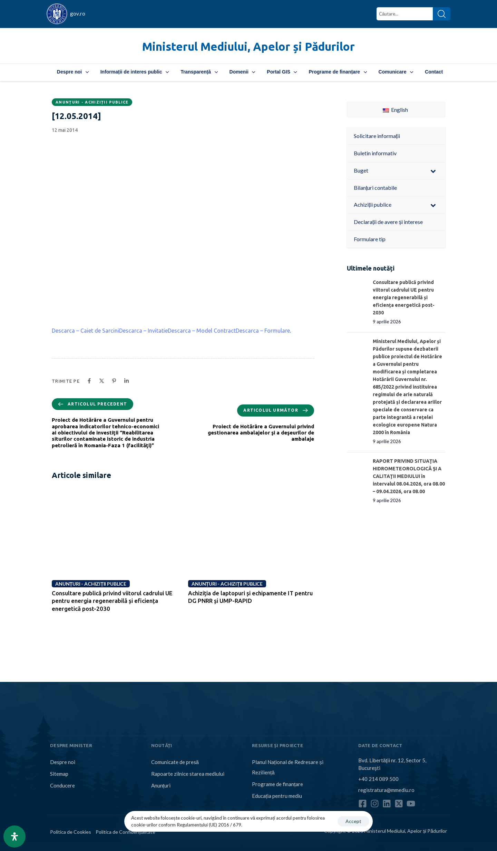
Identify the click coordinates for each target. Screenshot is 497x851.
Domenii (242, 72)
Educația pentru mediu (277, 796)
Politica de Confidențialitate (125, 832)
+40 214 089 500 (378, 779)
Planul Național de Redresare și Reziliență (287, 767)
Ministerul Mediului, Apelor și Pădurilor (248, 46)
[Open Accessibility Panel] (14, 836)
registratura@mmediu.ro (386, 790)
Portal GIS (282, 72)
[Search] (441, 13)
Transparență (199, 72)
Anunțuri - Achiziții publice (92, 102)
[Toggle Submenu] (433, 170)
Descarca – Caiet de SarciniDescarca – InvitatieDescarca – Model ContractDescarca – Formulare (171, 330)
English (395, 109)
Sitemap (59, 774)
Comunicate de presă (175, 762)
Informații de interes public (134, 72)
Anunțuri (160, 785)
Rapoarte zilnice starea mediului (187, 774)
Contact (434, 72)
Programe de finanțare (338, 72)
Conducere (62, 785)
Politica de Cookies (70, 832)
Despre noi (73, 72)
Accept (353, 821)
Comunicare (396, 72)
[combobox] (405, 13)
